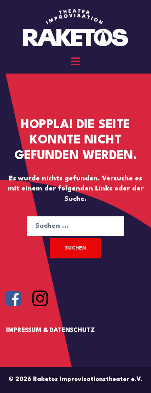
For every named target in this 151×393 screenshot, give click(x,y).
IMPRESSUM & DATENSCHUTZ (50, 331)
